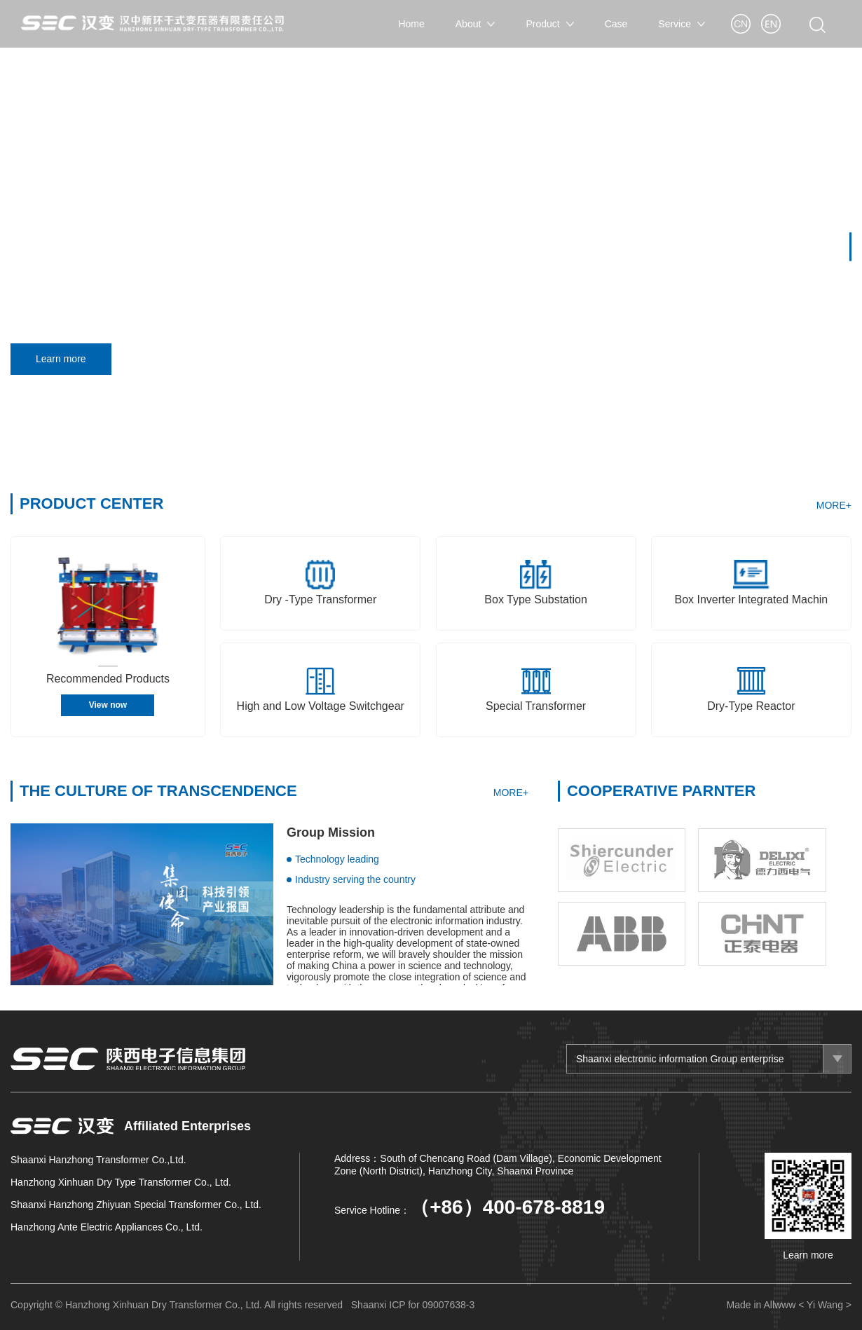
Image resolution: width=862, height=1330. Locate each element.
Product (549, 24)
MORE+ (833, 505)
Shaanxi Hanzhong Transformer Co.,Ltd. (98, 1159)
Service (681, 24)
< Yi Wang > (824, 1304)
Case (616, 23)
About (475, 24)
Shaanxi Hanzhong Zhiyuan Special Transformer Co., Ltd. (136, 1204)
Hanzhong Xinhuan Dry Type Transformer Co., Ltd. (121, 1182)
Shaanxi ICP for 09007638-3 (412, 1304)
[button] (850, 246)
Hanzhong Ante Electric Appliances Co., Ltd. (107, 1227)
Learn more (66, 359)
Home (411, 23)
